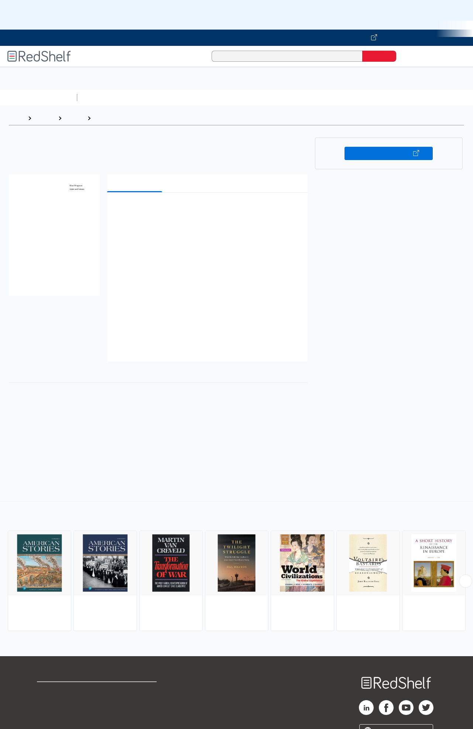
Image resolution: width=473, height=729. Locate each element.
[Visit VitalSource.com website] (236, 38)
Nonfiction (447, 97)
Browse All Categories (38, 97)
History (74, 118)
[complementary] (236, 567)
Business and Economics (286, 97)
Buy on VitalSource (389, 153)
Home (16, 118)
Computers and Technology (211, 97)
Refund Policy (136, 702)
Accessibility (134, 714)
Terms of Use (136, 690)
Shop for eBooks (60, 690)
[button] (208, 209)
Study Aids (100, 97)
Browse (45, 118)
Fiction (417, 97)
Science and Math (145, 97)
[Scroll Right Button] (465, 581)
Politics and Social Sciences (364, 97)
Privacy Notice (57, 714)
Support (48, 702)
